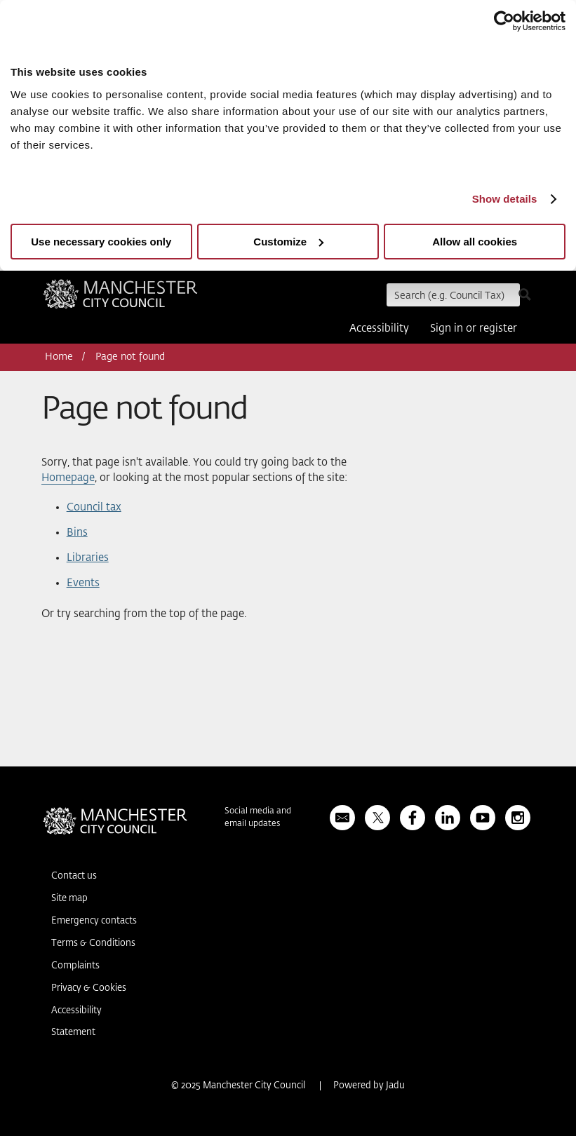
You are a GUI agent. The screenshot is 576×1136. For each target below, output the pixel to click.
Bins (77, 532)
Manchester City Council (120, 299)
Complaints (75, 966)
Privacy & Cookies (88, 988)
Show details (504, 199)
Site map (69, 898)
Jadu (395, 1085)
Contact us (74, 876)
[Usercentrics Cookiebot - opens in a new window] (504, 21)
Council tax (94, 507)
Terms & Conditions (93, 943)
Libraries (88, 558)
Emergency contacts (94, 921)
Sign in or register (473, 328)
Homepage (68, 478)
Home (59, 357)
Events (83, 583)
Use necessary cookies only (101, 242)
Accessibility (379, 328)
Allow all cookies (474, 242)
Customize (288, 242)
